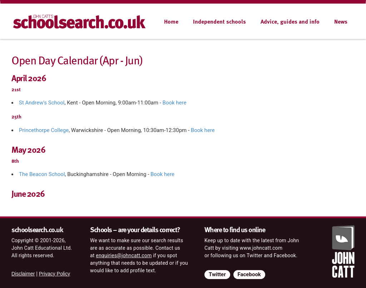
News (340, 21)
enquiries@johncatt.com (124, 255)
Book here (175, 102)
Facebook (249, 274)
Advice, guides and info (290, 21)
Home (171, 21)
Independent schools (219, 21)
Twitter (217, 274)
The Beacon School (42, 174)
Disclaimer (23, 274)
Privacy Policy (54, 274)
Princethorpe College (44, 130)
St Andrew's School (42, 102)
